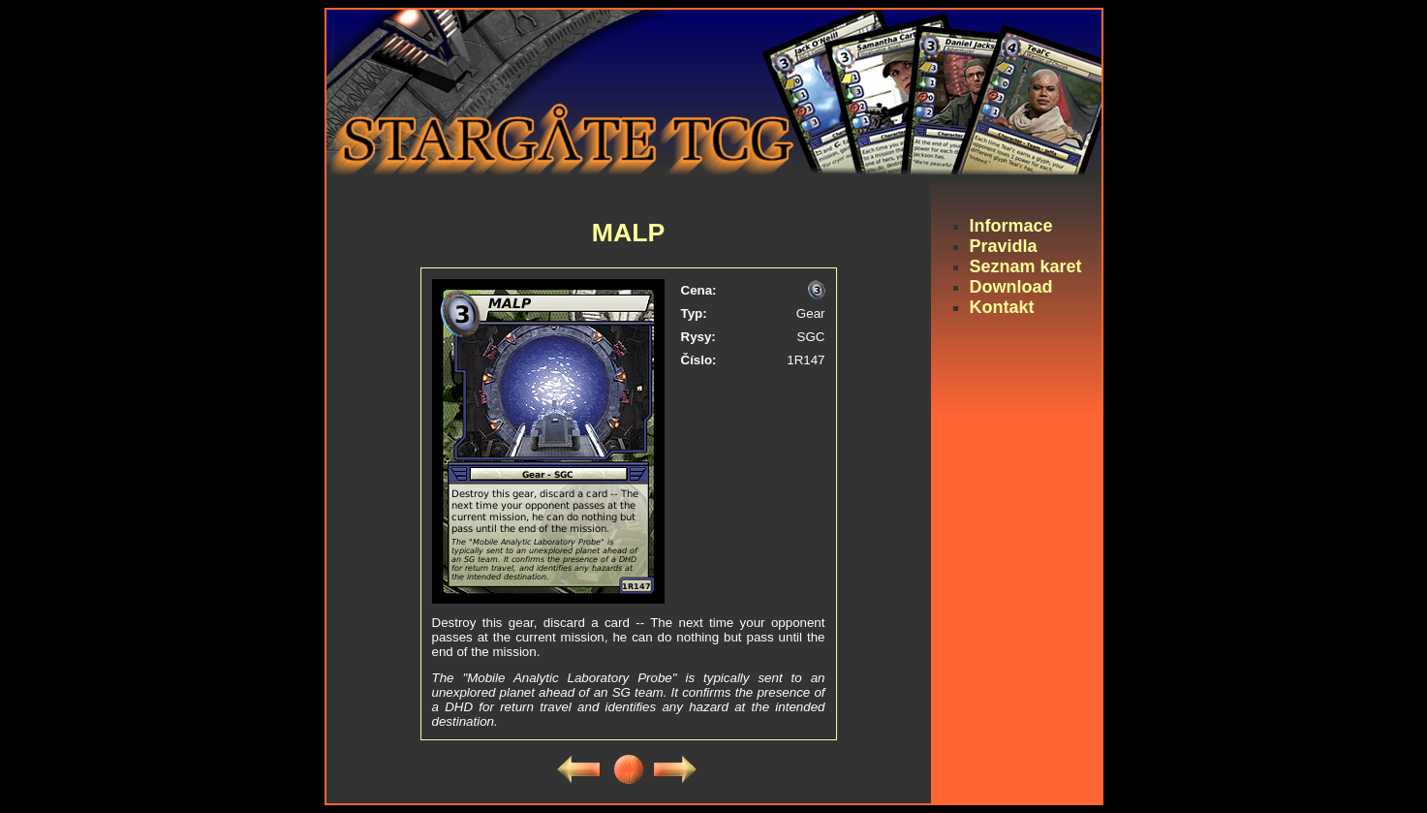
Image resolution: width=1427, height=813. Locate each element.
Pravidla (1004, 246)
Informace (1011, 225)
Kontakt (1002, 307)
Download (1011, 287)
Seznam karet (1026, 266)
